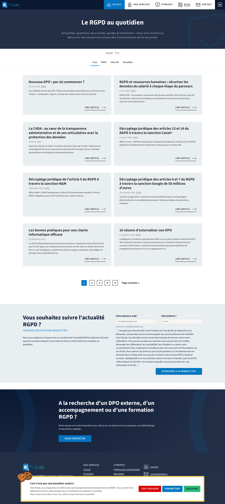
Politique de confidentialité (127, 469)
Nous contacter (75, 438)
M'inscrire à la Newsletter (179, 371)
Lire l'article (97, 108)
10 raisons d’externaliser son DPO (145, 230)
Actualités (128, 62)
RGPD (104, 62)
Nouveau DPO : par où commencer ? (57, 81)
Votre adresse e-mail (127, 316)
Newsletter (119, 473)
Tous (94, 62)
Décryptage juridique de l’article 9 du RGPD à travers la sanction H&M (64, 181)
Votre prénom (168, 316)
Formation (88, 473)
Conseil (87, 469)
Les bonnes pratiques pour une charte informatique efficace (58, 232)
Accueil (109, 52)
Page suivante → (131, 283)
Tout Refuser (150, 489)
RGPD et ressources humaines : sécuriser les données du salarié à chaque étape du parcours (156, 84)
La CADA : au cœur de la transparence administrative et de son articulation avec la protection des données (63, 133)
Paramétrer (172, 489)
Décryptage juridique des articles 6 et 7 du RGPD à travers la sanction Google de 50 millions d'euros (157, 183)
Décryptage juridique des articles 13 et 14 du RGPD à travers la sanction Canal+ (154, 130)
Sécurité (115, 62)
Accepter (192, 489)
